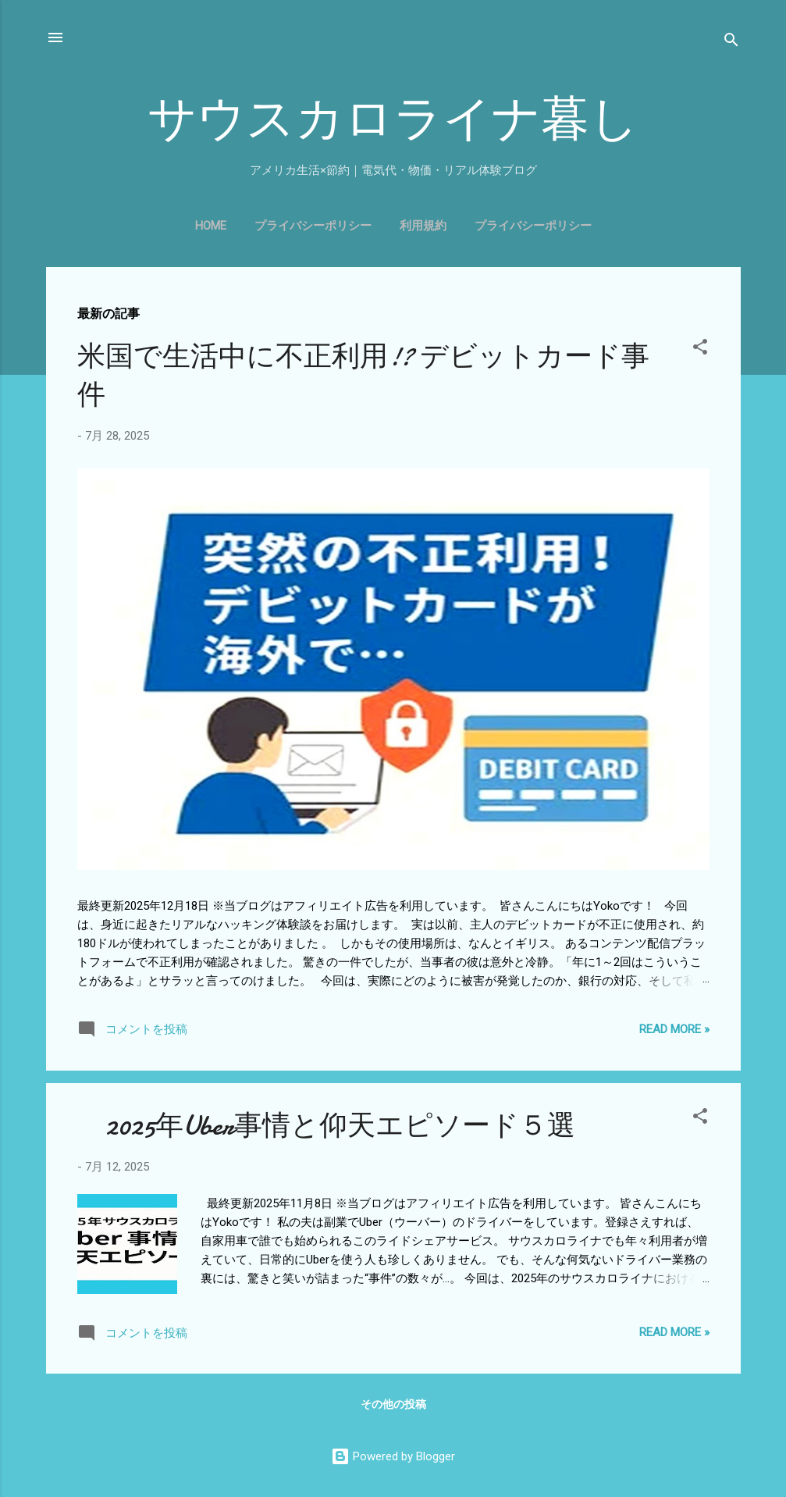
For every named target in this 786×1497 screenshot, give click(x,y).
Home (210, 226)
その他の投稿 (393, 1404)
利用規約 (423, 226)
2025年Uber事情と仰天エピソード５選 (326, 1126)
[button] (700, 349)
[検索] (731, 42)
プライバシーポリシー (313, 226)
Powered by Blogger (393, 1456)
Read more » (674, 1029)
